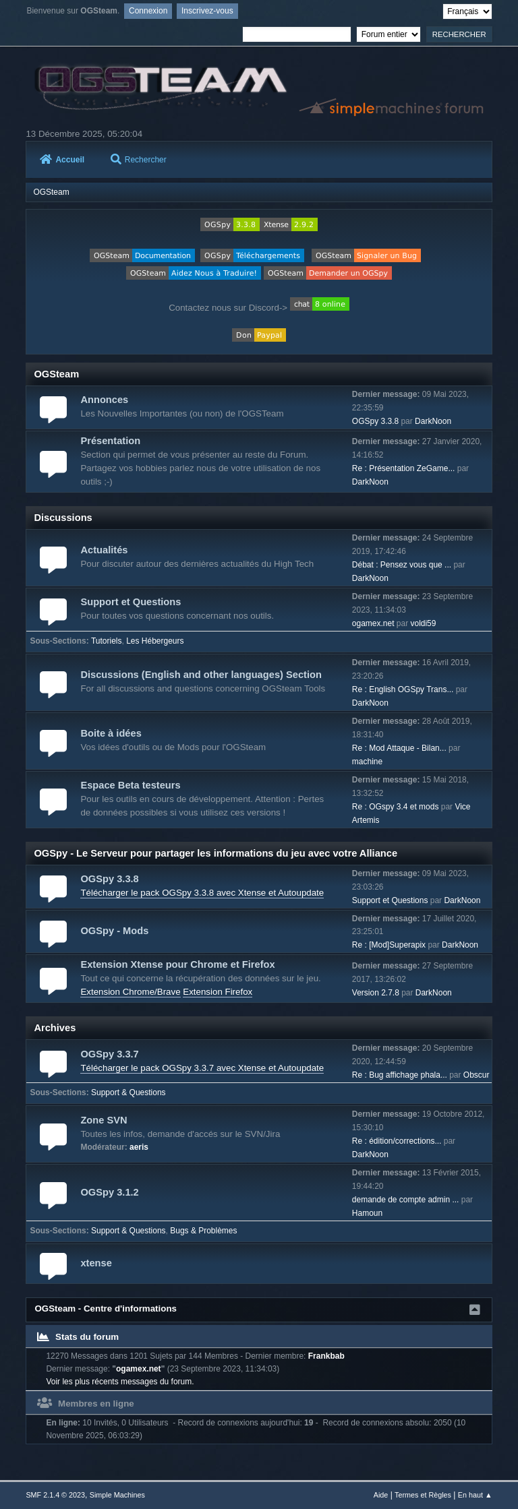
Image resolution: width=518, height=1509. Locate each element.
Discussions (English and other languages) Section (201, 674)
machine (367, 761)
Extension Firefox (217, 992)
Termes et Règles (423, 1495)
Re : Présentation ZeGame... (403, 468)
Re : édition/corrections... (397, 1141)
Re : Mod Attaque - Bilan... (399, 748)
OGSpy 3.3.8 (375, 421)
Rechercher (139, 159)
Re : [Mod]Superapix (389, 945)
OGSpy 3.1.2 (109, 1192)
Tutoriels (106, 641)
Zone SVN (103, 1120)
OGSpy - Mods (114, 930)
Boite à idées (110, 733)
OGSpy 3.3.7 (109, 1054)
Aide (381, 1495)
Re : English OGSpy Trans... (403, 689)
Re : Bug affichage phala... (399, 1075)
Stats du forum (78, 1337)
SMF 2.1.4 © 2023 (55, 1495)
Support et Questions (130, 601)
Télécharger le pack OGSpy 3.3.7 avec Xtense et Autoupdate (202, 1068)
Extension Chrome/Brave (130, 992)
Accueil (62, 159)
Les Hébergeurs (154, 641)
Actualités (103, 550)
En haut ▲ (475, 1495)
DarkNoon (433, 421)
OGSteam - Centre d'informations (105, 1308)
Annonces (104, 399)
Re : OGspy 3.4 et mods (395, 806)
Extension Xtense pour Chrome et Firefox (177, 964)
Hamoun (367, 1213)
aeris (139, 1147)
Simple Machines (117, 1495)
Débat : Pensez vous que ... (401, 564)
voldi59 (423, 623)
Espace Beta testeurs (130, 785)
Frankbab (326, 1356)
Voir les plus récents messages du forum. (120, 1381)
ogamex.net (373, 623)
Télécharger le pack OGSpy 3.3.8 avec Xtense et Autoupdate (202, 893)
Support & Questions (128, 1092)
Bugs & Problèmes (203, 1230)
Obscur (476, 1075)
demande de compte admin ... (405, 1199)
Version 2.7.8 (375, 992)
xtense (95, 1263)
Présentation (110, 440)
